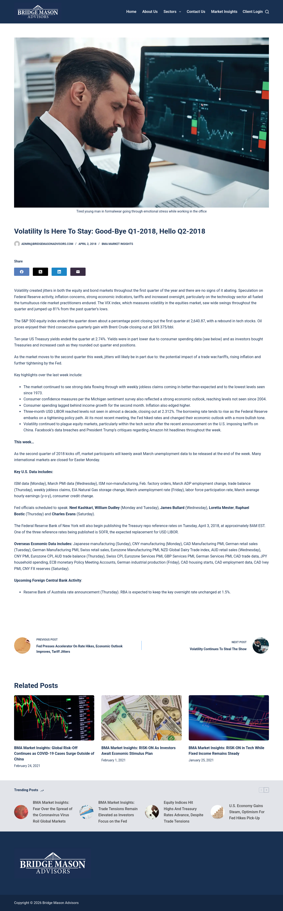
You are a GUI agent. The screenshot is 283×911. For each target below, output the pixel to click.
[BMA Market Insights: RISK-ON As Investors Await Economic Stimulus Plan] (141, 717)
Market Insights (224, 11)
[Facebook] (21, 272)
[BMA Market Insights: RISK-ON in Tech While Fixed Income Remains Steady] (229, 717)
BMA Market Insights (117, 244)
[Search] (267, 12)
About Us (150, 11)
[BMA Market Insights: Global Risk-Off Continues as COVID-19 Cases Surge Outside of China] (54, 717)
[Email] (78, 272)
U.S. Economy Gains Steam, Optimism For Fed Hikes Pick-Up (247, 812)
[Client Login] (253, 12)
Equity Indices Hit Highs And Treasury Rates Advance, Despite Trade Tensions (183, 811)
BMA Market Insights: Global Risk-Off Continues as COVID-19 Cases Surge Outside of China (54, 753)
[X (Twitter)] (40, 272)
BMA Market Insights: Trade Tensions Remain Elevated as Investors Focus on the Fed (118, 811)
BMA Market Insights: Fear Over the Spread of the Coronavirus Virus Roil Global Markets (52, 811)
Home (131, 11)
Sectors (173, 12)
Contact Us (196, 11)
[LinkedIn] (59, 272)
